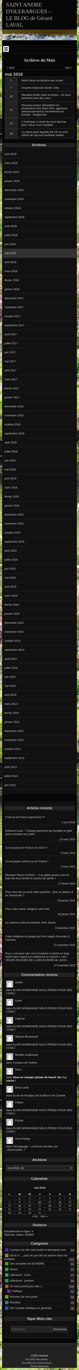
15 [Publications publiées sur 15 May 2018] (19, 1205)
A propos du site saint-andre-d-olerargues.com (38, 1249)
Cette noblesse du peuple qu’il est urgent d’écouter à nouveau (37, 938)
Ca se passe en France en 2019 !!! (26, 847)
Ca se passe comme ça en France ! (26, 861)
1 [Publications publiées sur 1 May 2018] (19, 1198)
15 (11, 123)
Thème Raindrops (39, 1366)
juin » (69, 67)
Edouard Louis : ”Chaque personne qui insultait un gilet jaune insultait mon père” (38, 832)
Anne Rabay (22, 1138)
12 (11, 109)
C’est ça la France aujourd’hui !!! (24, 817)
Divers (13, 1269)
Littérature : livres (20, 1274)
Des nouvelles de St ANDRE (27, 1263)
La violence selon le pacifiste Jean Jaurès (30, 922)
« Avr (35, 1216)
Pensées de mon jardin (24, 1296)
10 (11, 96)
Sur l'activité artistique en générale (30, 1307)
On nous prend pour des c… (27, 1286)
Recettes (15, 1302)
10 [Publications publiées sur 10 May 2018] (39, 1202)
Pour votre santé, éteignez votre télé (27, 908)
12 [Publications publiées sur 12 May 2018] (60, 1202)
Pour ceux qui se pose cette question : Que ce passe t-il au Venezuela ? (39, 893)
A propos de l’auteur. (25, 1062)
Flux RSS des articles (36, 1359)
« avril (10, 67)
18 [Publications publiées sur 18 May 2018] (49, 1205)
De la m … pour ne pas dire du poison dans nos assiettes (36, 1257)
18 (11, 133)
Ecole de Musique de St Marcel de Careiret (39, 1095)
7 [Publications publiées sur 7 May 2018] (9, 1202)
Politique (17, 1290)
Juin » (44, 1216)
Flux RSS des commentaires (36, 1363)
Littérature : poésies (22, 1280)
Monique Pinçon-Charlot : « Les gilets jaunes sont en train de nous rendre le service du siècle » (37, 876)
